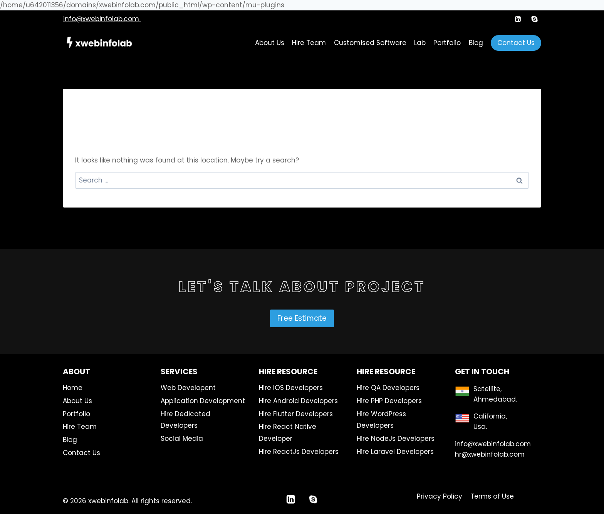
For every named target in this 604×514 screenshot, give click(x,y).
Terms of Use (492, 496)
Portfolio (447, 42)
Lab (420, 42)
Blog (476, 42)
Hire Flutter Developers (296, 414)
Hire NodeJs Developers (396, 438)
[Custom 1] (534, 18)
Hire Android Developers (298, 400)
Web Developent (188, 387)
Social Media (182, 438)
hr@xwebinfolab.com (490, 454)
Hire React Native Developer (287, 432)
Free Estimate (302, 318)
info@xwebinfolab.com (102, 18)
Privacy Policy (439, 496)
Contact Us (516, 42)
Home (72, 387)
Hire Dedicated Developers (185, 419)
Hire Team (309, 42)
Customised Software (370, 42)
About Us (269, 42)
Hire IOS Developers (291, 387)
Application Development (203, 400)
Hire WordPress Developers (381, 419)
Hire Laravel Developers (395, 451)
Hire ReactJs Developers (299, 451)
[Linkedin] (518, 18)
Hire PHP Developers (389, 400)
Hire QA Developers (388, 387)
